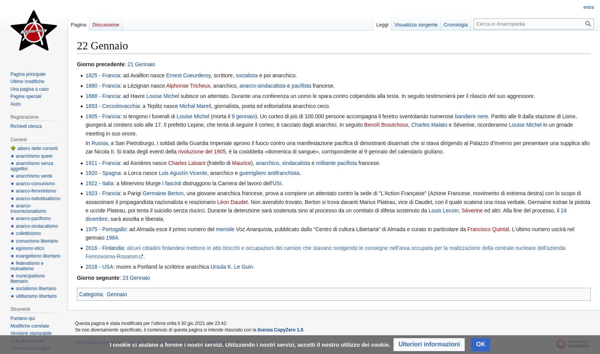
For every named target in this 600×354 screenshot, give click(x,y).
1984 (112, 238)
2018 (91, 267)
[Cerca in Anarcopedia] (534, 23)
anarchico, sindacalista (283, 163)
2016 (91, 248)
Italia (108, 183)
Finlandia (113, 248)
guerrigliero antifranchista (270, 173)
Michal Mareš (195, 106)
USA (107, 267)
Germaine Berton (163, 193)
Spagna (111, 173)
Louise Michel (162, 96)
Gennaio (117, 294)
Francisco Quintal (488, 229)
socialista (247, 75)
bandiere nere (471, 116)
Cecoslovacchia (121, 106)
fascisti (173, 183)
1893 (91, 106)
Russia (99, 143)
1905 (91, 116)
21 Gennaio (141, 64)
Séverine (472, 210)
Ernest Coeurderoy (188, 75)
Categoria (91, 294)
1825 (91, 75)
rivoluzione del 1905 (202, 151)
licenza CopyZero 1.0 (280, 330)
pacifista (301, 86)
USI (276, 183)
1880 (91, 86)
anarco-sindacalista (263, 86)
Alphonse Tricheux (188, 86)
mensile (225, 229)
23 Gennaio (136, 278)
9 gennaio (244, 116)
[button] (429, 344)
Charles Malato (429, 125)
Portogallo (114, 229)
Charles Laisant (186, 163)
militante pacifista (336, 163)
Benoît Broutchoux (386, 125)
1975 (91, 229)
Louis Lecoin (444, 210)
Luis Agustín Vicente (183, 173)
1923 (91, 193)
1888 (91, 96)
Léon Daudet (232, 202)
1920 (91, 173)
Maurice (241, 163)
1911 (91, 163)
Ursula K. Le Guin (231, 267)
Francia (111, 75)
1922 (91, 183)
